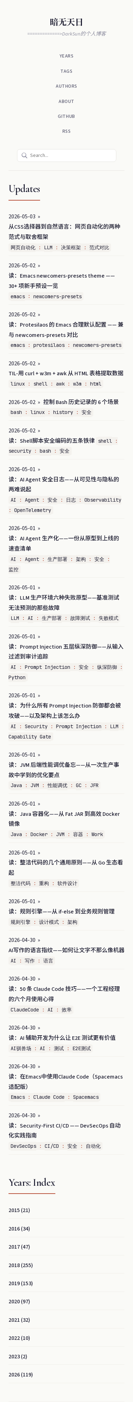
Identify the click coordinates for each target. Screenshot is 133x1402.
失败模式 (108, 618)
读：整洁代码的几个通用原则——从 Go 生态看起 (66, 868)
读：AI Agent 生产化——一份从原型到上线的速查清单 (64, 544)
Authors (66, 86)
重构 (44, 883)
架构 (81, 559)
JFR (94, 785)
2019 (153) (21, 1283)
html (95, 384)
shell (40, 384)
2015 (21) (19, 1210)
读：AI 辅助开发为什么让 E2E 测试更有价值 (62, 1038)
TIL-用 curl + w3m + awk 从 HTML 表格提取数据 (66, 373)
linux (18, 384)
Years (67, 56)
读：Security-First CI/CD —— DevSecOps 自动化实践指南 (65, 1131)
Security (36, 726)
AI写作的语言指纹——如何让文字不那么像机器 (66, 950)
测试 (59, 1048)
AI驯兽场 (21, 1048)
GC (79, 785)
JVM (35, 785)
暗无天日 (66, 22)
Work (97, 834)
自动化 (93, 1146)
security (20, 451)
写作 (30, 961)
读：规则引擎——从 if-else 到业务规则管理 (62, 912)
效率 (67, 1010)
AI (13, 500)
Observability (102, 500)
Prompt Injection (47, 667)
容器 (78, 834)
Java (16, 785)
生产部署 (57, 559)
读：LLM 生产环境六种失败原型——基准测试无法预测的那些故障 (64, 603)
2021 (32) (19, 1320)
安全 (87, 412)
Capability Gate (30, 736)
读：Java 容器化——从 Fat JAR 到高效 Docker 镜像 (64, 819)
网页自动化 (23, 247)
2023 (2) (18, 1356)
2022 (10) (19, 1338)
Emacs (18, 1097)
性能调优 (57, 785)
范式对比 (99, 247)
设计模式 (49, 922)
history (63, 412)
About (66, 101)
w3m (77, 384)
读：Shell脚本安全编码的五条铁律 (52, 441)
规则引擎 (21, 922)
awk (60, 384)
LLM (48, 247)
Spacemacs (86, 1097)
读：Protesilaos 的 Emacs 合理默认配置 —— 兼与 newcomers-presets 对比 (66, 330)
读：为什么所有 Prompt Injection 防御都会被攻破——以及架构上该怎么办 (65, 711)
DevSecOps (23, 1146)
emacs (18, 296)
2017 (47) (19, 1247)
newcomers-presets (57, 296)
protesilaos (49, 345)
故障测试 (80, 618)
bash (16, 412)
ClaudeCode (25, 1010)
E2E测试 (81, 1048)
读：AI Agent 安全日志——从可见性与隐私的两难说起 (64, 485)
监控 (13, 569)
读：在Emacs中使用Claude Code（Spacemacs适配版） (66, 1082)
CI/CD (52, 1146)
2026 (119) (21, 1375)
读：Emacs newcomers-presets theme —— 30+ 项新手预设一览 (62, 281)
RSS (66, 131)
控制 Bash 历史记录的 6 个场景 (81, 402)
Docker (39, 834)
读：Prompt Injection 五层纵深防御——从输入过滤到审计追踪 (66, 652)
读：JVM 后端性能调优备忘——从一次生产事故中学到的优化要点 (64, 770)
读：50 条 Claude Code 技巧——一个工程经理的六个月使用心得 (64, 994)
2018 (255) (21, 1265)
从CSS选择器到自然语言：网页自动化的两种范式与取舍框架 (64, 232)
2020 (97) (19, 1301)
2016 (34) (19, 1229)
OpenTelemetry (32, 510)
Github (66, 116)
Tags (66, 71)
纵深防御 (107, 667)
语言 (48, 961)
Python (17, 677)
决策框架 (71, 247)
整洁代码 (21, 883)
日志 (71, 500)
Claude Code (49, 1097)
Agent (32, 500)
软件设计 (67, 883)
